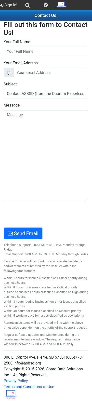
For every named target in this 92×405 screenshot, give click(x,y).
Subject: (11, 84)
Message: (12, 105)
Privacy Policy (16, 380)
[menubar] (34, 5)
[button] (46, 5)
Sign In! (8, 5)
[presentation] (41, 215)
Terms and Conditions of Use (29, 386)
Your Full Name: (17, 42)
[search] (27, 5)
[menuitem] (9, 5)
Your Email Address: (21, 63)
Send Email (23, 233)
